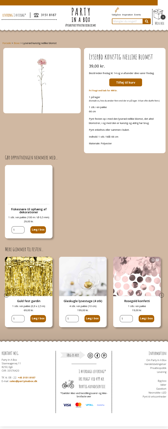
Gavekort (161, 388)
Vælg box (116, 14)
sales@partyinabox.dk (23, 381)
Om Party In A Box (156, 360)
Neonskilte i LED (157, 392)
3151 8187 (45, 15)
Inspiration (127, 14)
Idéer (163, 384)
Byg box (162, 380)
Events (137, 14)
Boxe (17, 43)
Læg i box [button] (38, 229)
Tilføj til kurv (125, 82)
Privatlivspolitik (158, 368)
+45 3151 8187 (26, 377)
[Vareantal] (18, 229)
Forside (6, 43)
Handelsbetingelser (155, 364)
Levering (161, 372)
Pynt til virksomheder (154, 396)
